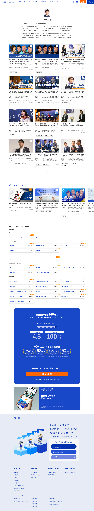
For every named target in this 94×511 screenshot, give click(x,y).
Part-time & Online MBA (19, 485)
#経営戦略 (64, 216)
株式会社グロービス (17, 498)
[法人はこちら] (90, 2)
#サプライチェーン (48, 70)
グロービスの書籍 (51, 471)
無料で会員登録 (47, 374)
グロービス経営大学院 (18, 500)
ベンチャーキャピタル (69, 471)
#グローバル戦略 (39, 72)
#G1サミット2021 (13, 134)
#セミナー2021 (65, 133)
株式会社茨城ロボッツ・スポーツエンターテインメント (55, 502)
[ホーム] (10, 6)
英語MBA (16, 479)
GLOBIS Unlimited (17, 490)
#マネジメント (49, 211)
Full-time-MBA (17, 483)
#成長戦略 (64, 165)
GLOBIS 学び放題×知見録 (19, 488)
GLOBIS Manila (34, 504)
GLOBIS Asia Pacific (35, 498)
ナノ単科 (62, 457)
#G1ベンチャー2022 (65, 68)
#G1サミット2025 (13, 70)
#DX (63, 100)
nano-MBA (17, 480)
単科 (62, 451)
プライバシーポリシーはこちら (45, 407)
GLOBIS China (34, 501)
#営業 (20, 210)
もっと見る (47, 172)
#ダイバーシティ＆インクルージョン (16, 163)
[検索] (73, 1)
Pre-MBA (16, 482)
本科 (62, 446)
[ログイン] (77, 1)
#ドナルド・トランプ (22, 70)
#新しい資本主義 (13, 102)
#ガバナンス (47, 135)
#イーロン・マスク (13, 72)
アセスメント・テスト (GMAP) (36, 475)
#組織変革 (42, 211)
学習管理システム (34, 477)
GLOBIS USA (34, 508)
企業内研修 (33, 471)
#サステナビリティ (46, 164)
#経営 (75, 133)
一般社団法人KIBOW (52, 500)
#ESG (52, 102)
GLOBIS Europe (34, 503)
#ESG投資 (47, 102)
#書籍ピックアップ (13, 210)
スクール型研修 (34, 472)
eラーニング (33, 474)
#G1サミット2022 (21, 102)
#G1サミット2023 (39, 70)
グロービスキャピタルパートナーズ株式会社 (21, 502)
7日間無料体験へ (82, 2)
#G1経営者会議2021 (39, 102)
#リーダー (12, 105)
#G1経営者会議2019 (39, 167)
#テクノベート (68, 100)
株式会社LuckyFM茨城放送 (53, 504)
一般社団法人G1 (51, 498)
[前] (35, 222)
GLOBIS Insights (51, 474)
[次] (58, 222)
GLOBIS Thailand (35, 506)
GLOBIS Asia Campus (35, 500)
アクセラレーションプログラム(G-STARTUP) (71, 473)
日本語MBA (16, 472)
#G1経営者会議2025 (66, 214)
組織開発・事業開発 (34, 479)
